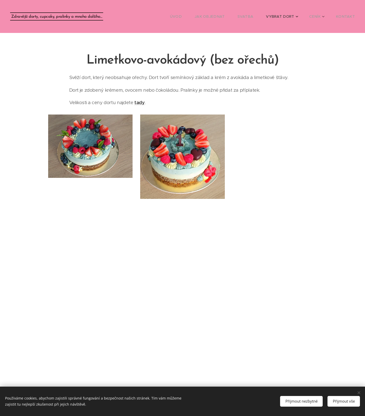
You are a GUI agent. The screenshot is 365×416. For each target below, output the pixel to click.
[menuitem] (191, 16)
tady (139, 102)
